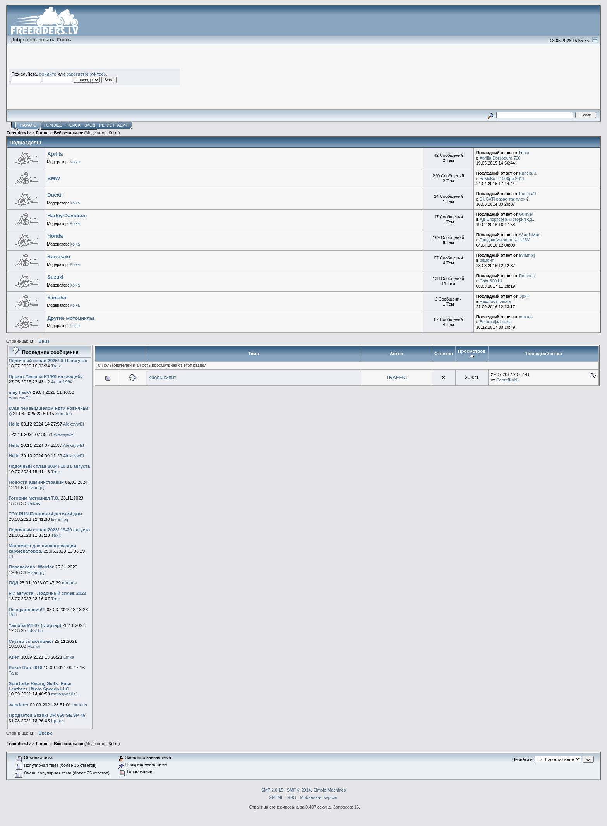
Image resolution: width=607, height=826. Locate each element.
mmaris (526, 316)
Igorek (57, 720)
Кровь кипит (163, 377)
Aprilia (55, 154)
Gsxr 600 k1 (491, 280)
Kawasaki (58, 256)
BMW (53, 178)
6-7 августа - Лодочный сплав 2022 (47, 593)
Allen (14, 656)
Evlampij (527, 255)
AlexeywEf (19, 397)
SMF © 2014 (299, 790)
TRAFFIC (396, 377)
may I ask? (20, 392)
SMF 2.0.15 (272, 790)
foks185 (35, 630)
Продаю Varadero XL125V (505, 239)
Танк (56, 365)
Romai (34, 646)
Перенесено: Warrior (31, 566)
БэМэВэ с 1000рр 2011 (502, 178)
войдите (48, 73)
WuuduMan (529, 234)
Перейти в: (522, 759)
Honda (55, 236)
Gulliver (526, 214)
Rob (13, 614)
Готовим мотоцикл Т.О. (34, 497)
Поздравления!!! (27, 609)
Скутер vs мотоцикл (31, 641)
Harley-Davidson (67, 215)
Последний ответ (543, 353)
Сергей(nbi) (507, 380)
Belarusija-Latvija (496, 321)
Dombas (527, 275)
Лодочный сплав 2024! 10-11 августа (49, 466)
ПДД (13, 582)
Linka (68, 656)
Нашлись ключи (495, 301)
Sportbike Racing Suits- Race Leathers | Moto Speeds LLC (40, 686)
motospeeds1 (64, 693)
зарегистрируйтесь (86, 73)
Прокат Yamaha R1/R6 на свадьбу (46, 376)
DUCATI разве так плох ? (504, 199)
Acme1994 (62, 381)
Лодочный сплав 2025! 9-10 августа (48, 360)
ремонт (487, 260)
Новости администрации (36, 481)
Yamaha (56, 298)
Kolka (113, 133)
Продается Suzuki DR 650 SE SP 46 (47, 715)
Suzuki (55, 277)
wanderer (19, 704)
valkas (33, 503)
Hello (14, 423)
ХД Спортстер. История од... (507, 219)
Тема (253, 353)
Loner (524, 152)
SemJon (63, 413)
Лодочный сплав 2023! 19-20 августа (49, 529)
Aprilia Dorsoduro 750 (500, 158)
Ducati (54, 195)
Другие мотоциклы (70, 318)
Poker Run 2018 (25, 667)
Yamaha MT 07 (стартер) (35, 625)
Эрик (523, 296)
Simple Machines (329, 790)
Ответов (443, 353)
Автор (396, 353)
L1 (11, 556)
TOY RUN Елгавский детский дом (45, 513)
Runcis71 (528, 173)
